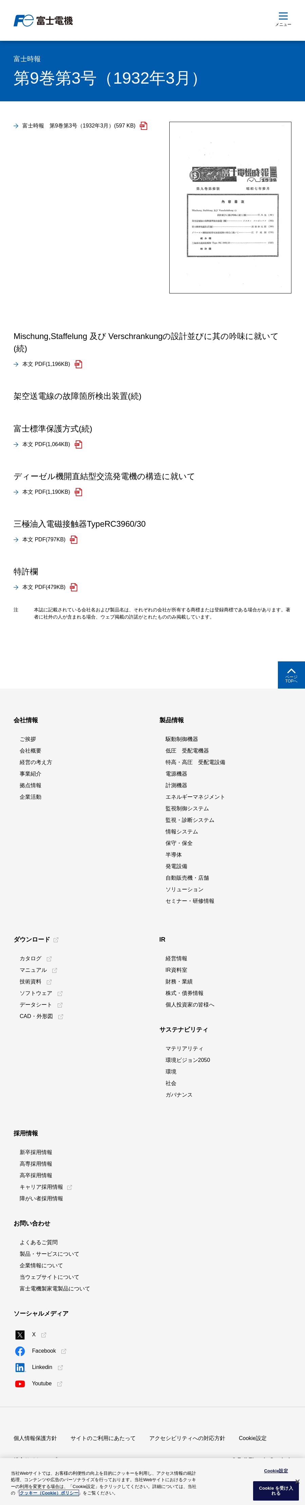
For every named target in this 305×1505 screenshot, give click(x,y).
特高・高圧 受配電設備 (195, 762)
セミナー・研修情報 (190, 901)
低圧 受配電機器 (187, 751)
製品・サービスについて (49, 1254)
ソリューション (185, 889)
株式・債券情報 (185, 993)
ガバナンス (179, 1095)
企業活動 (30, 797)
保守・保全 (179, 843)
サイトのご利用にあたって (103, 1438)
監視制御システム (187, 808)
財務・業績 (179, 981)
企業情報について (41, 1265)
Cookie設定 (253, 1438)
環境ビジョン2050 (188, 1060)
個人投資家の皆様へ (190, 1005)
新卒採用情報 (36, 1152)
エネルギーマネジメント (195, 797)
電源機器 (176, 774)
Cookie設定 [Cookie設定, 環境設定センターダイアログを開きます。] (276, 1470)
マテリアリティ (185, 1048)
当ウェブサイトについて (49, 1277)
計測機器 (176, 785)
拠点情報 (30, 785)
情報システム (182, 831)
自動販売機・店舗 (187, 878)
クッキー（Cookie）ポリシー (49, 1492)
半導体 (174, 855)
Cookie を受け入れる (276, 1491)
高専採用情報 (36, 1164)
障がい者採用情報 (41, 1198)
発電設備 (176, 866)
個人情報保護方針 (35, 1438)
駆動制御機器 (182, 739)
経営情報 (176, 958)
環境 (171, 1072)
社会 (171, 1083)
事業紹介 (30, 774)
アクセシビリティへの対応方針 (187, 1438)
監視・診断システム (190, 820)
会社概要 (30, 751)
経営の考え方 (36, 762)
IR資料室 (176, 970)
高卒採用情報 (36, 1175)
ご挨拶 (28, 739)
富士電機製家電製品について (55, 1288)
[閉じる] (297, 1481)
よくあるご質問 (39, 1242)
